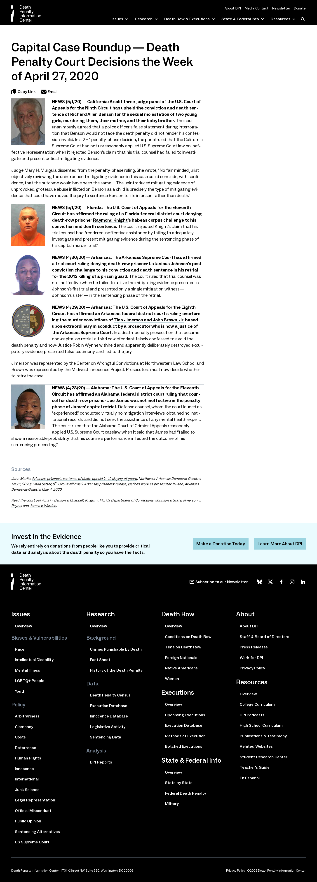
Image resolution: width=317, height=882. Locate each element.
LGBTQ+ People (29, 680)
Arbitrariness (27, 716)
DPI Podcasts (252, 715)
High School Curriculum (261, 725)
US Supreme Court (32, 842)
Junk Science (27, 789)
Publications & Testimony (263, 735)
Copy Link (23, 91)
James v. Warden (43, 506)
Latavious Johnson (168, 263)
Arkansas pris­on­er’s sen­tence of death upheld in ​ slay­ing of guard (84, 478)
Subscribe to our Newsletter (221, 581)
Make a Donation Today (220, 543)
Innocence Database (109, 716)
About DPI (233, 8)
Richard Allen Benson (92, 114)
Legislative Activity (107, 726)
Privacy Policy (252, 668)
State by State (179, 782)
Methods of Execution (185, 735)
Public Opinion (28, 821)
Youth (20, 691)
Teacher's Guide (255, 767)
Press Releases (254, 647)
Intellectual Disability (34, 659)
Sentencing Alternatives (37, 831)
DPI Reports (101, 762)
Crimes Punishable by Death (116, 649)
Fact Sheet (100, 659)
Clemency (24, 726)
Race (19, 649)
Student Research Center (263, 756)
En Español (250, 777)
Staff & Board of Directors (264, 636)
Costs (20, 737)
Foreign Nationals (181, 657)
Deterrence (25, 747)
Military (172, 803)
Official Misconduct (33, 810)
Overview (23, 626)
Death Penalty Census (110, 695)
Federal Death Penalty (185, 793)
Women (172, 678)
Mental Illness (27, 670)
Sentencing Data (105, 737)
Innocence (24, 768)
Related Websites (256, 746)
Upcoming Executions (185, 715)
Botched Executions (183, 746)
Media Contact (256, 8)
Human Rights (28, 758)
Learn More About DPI (280, 543)
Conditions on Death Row (188, 636)
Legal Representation (35, 800)
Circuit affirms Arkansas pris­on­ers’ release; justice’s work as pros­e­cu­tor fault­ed (118, 484)
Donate (300, 8)
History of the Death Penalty (116, 670)
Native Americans (181, 668)
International (27, 779)
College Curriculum (257, 704)
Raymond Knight (110, 220)
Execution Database (108, 705)
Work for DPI (251, 657)
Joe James (118, 400)
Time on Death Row (183, 647)
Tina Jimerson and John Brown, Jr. (149, 320)
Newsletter (281, 8)
